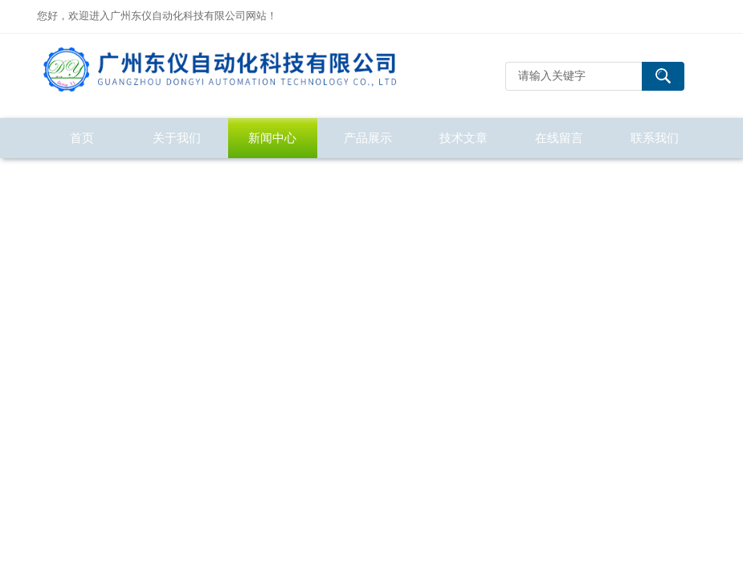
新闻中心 (272, 137)
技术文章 (463, 137)
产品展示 (368, 137)
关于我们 (177, 137)
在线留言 (559, 137)
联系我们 (655, 137)
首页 (82, 137)
